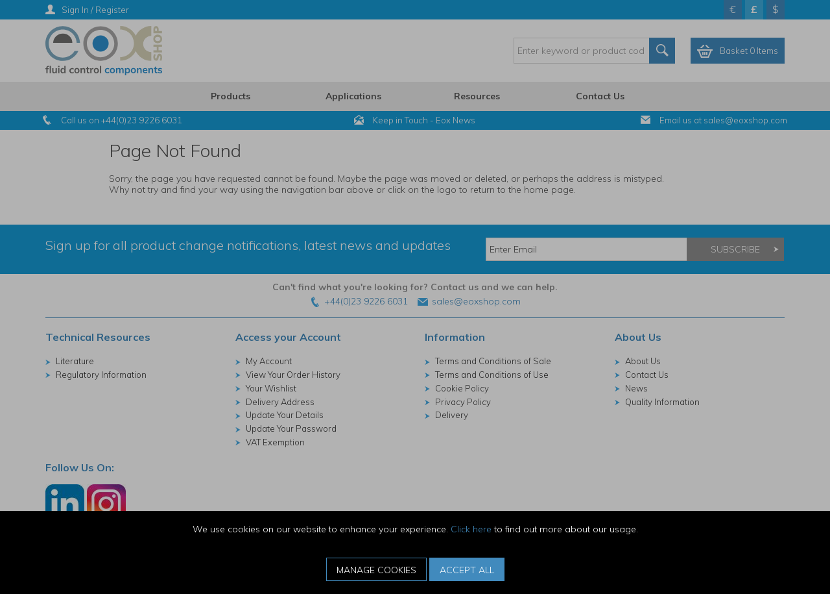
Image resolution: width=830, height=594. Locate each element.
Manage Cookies (376, 570)
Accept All (467, 570)
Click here (471, 529)
